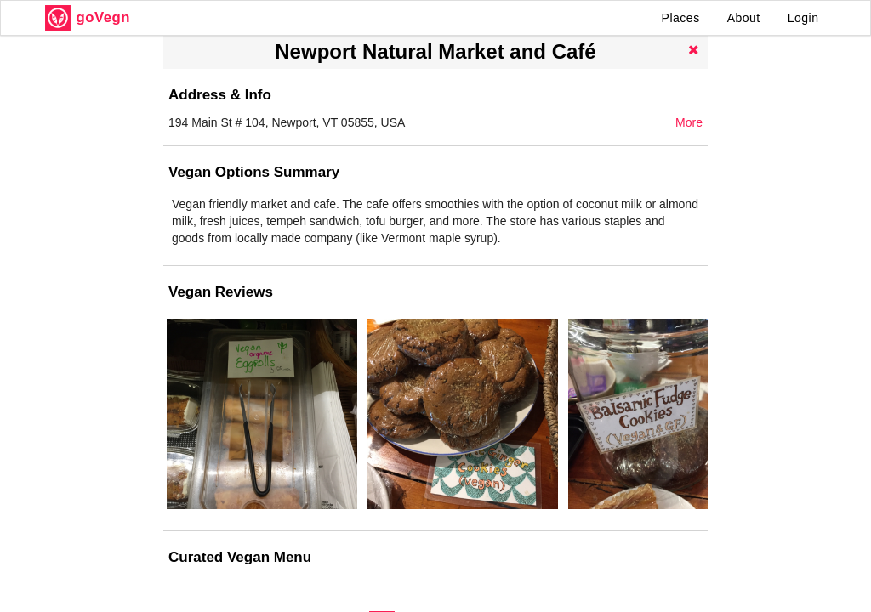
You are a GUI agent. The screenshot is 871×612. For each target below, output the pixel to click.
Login (803, 18)
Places (681, 18)
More (689, 122)
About (743, 18)
